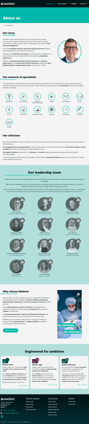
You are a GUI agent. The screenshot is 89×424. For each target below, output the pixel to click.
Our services (63, 3)
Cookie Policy (71, 404)
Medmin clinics (30, 404)
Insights (74, 4)
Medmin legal (29, 407)
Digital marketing (52, 404)
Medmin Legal (37, 365)
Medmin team (29, 401)
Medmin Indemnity (68, 365)
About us (51, 3)
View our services (10, 330)
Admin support (52, 401)
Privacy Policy (72, 401)
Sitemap (21, 422)
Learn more (22, 386)
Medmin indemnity (31, 409)
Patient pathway (52, 407)
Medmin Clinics (7, 365)
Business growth (52, 414)
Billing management (53, 409)
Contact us (83, 4)
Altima (30, 422)
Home (4, 25)
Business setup (52, 412)
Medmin (7, 422)
